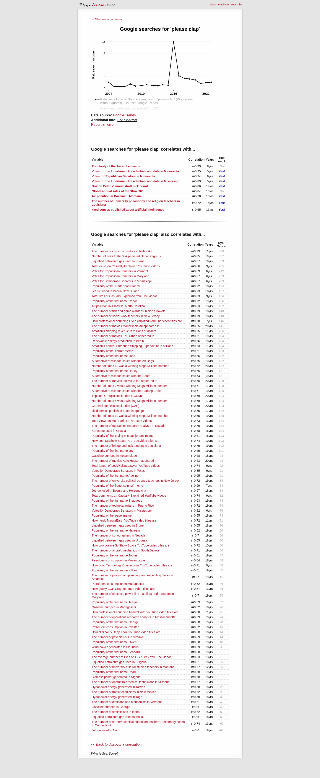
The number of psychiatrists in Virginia (117, 637)
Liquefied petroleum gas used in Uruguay (119, 540)
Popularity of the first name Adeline (115, 475)
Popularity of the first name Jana (113, 356)
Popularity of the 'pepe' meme (112, 515)
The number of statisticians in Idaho (116, 712)
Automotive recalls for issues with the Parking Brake (126, 391)
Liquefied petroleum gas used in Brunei (118, 525)
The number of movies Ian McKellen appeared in (124, 381)
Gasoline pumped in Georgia (111, 707)
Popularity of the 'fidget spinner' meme (117, 485)
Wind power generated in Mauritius (115, 647)
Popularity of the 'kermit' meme (112, 351)
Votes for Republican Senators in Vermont (120, 271)
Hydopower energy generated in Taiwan (118, 687)
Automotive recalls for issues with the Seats (121, 376)
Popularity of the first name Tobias (114, 555)
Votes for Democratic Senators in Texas (118, 470)
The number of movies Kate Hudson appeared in (124, 460)
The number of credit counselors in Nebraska (122, 251)
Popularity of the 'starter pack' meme (116, 286)
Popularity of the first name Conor (114, 301)
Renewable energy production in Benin (118, 341)
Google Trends (124, 115)
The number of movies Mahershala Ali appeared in (125, 326)
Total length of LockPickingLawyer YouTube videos (126, 465)
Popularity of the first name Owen (114, 642)
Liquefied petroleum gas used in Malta (117, 717)
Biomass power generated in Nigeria (116, 677)
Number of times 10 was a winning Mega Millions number (130, 416)
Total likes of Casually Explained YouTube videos (124, 296)
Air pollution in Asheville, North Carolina (118, 306)
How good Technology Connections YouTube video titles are (132, 565)
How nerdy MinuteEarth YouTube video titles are (124, 520)
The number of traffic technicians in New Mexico (124, 692)
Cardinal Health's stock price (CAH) (115, 406)
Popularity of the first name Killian (114, 570)
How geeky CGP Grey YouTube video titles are (123, 588)
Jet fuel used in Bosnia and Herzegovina (119, 490)
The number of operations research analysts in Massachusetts (133, 617)
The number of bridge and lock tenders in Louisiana (126, 445)
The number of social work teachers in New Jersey (126, 316)
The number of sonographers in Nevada (118, 535)
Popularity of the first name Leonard (116, 652)
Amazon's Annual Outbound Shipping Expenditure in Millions (132, 346)
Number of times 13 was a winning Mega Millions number (130, 366)
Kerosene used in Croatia (109, 430)
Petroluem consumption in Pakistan (115, 627)
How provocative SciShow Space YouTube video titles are (130, 545)
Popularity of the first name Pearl (114, 672)
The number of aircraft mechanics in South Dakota (125, 550)
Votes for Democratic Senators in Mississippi (121, 281)
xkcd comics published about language (118, 411)
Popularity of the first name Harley (114, 371)
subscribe (236, 4)
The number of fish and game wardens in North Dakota (129, 311)
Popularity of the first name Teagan (115, 602)
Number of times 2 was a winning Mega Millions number (129, 386)
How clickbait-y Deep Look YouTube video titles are (126, 632)
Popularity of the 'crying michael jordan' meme (122, 435)
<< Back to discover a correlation (116, 744)
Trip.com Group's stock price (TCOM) (117, 396)
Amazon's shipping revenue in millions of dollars (124, 331)
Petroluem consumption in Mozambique (118, 560)
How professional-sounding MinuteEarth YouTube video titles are (135, 612)
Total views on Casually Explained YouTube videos (126, 266)
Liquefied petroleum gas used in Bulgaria (119, 662)
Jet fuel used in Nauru (106, 730)
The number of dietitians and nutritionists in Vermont (127, 702)
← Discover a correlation (107, 19)
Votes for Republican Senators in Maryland (120, 276)
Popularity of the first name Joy (112, 450)
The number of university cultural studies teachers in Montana (133, 667)
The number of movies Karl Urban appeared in (123, 336)
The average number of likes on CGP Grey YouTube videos (131, 657)
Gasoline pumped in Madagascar (114, 607)
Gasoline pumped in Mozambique (114, 455)
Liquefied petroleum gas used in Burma (118, 261)
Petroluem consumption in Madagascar (118, 584)
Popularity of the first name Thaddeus (117, 500)
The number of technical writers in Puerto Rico (123, 505)
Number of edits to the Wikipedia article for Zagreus (126, 256)
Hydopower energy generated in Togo (117, 697)
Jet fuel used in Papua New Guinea (115, 291)
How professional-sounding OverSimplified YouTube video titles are (137, 321)
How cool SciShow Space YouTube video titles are (125, 440)
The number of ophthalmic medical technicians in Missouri (131, 682)
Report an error (103, 124)
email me (223, 4)
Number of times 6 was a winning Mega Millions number (129, 401)
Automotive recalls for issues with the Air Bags (123, 361)
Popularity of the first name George (115, 622)
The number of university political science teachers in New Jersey (135, 480)
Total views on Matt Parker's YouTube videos (122, 420)
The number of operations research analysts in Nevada (129, 425)
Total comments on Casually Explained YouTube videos (129, 495)
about (213, 4)
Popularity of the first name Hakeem (116, 530)
